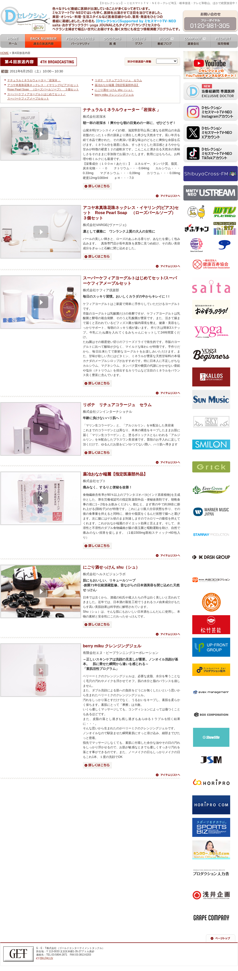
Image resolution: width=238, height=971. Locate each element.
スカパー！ (224, 245)
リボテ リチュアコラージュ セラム (118, 80)
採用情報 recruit (224, 41)
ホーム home (12, 41)
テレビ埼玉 (196, 212)
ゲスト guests (138, 41)
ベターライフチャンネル (196, 245)
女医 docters (112, 41)
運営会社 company (194, 41)
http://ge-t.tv (46, 958)
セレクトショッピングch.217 (224, 228)
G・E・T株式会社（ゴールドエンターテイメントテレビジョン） (18, 954)
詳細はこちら (97, 186)
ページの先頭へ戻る (220, 938)
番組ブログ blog (165, 41)
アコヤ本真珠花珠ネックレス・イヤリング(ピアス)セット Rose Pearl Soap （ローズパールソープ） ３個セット (131, 212)
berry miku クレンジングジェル (114, 94)
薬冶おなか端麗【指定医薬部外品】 (117, 85)
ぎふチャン (196, 228)
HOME (4, 52)
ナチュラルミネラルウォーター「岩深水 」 (34, 80)
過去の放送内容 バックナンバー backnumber (43, 41)
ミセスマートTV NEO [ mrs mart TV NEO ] (119, 6)
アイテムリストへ (167, 195)
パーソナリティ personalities (80, 41)
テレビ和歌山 (224, 212)
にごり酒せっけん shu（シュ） (114, 89)
